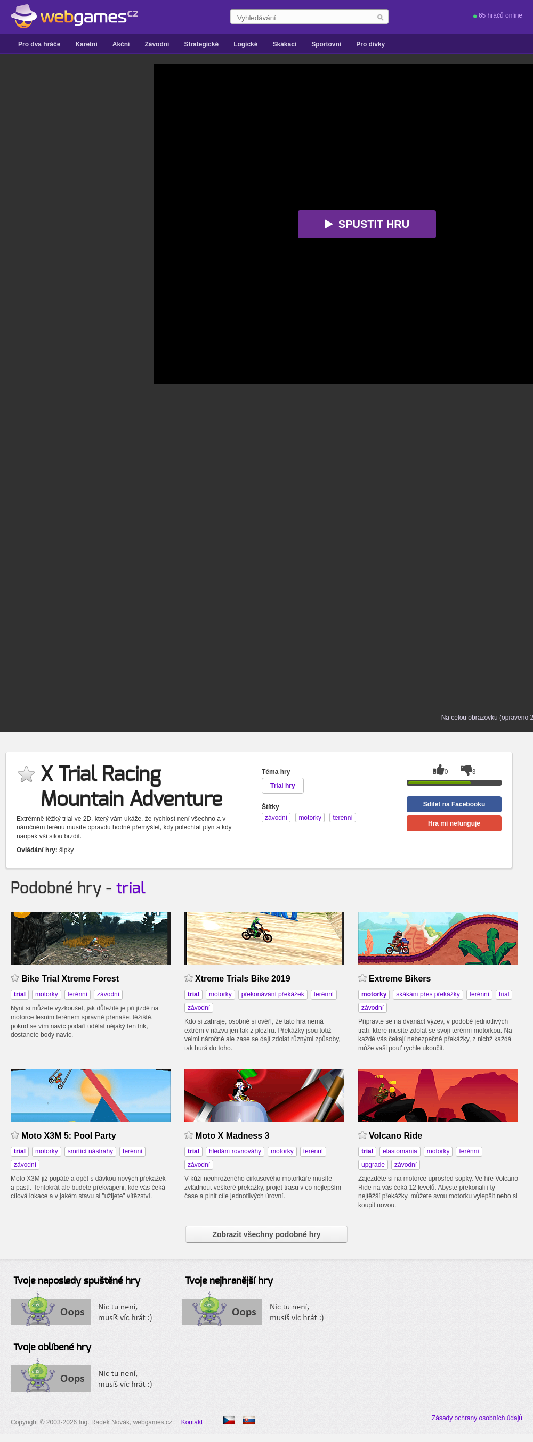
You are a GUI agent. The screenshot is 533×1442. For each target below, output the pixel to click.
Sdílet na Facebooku (454, 804)
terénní (77, 994)
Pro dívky (370, 44)
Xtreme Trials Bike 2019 (242, 978)
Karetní (86, 44)
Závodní (156, 44)
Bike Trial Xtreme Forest (70, 978)
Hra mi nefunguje (454, 823)
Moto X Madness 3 (232, 1135)
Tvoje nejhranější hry (229, 1281)
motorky (46, 994)
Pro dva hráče (39, 44)
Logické (245, 44)
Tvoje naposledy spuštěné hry (76, 1281)
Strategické (201, 44)
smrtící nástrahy (90, 1151)
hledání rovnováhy (235, 1151)
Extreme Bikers (400, 978)
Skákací (284, 44)
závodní (108, 994)
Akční (121, 44)
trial (131, 888)
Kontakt (192, 1422)
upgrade (373, 1164)
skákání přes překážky (427, 994)
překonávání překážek (272, 994)
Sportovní (326, 44)
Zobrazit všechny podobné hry (266, 1234)
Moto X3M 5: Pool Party (68, 1135)
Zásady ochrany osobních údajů (477, 1418)
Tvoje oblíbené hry (52, 1348)
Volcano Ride (395, 1135)
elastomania (400, 1151)
